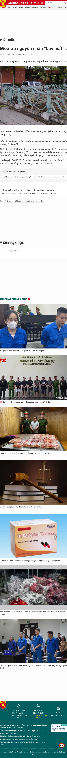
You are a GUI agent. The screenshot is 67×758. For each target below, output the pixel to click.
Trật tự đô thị (17, 7)
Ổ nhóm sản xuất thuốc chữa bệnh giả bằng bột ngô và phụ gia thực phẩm (30, 561)
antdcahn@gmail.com (58, 715)
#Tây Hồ (40, 201)
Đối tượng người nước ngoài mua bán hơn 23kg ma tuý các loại (25, 453)
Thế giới (43, 7)
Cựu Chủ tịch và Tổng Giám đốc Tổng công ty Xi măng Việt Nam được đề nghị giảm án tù (33, 667)
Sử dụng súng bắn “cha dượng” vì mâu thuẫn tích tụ (20, 507)
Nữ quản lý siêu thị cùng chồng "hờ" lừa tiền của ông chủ (22, 351)
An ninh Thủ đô (18, 2)
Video (59, 7)
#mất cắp (8, 201)
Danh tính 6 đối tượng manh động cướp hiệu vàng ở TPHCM (25, 402)
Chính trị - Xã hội (31, 7)
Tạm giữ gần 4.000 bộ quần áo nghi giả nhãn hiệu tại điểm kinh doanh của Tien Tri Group (32, 613)
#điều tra (18, 201)
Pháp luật (51, 7)
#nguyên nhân (29, 201)
